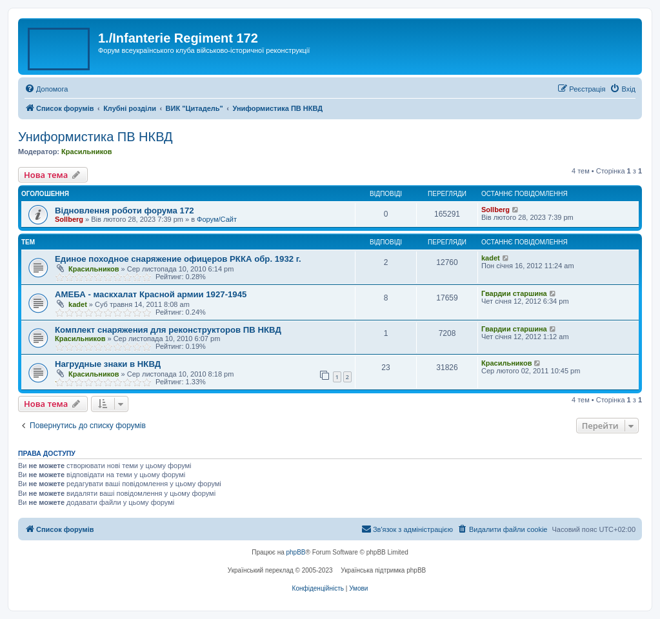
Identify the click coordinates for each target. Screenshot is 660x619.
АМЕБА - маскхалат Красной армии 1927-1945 (150, 294)
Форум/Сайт (217, 219)
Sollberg (69, 219)
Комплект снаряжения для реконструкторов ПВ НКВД (168, 330)
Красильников (86, 151)
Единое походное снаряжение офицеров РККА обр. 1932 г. (178, 259)
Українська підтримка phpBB (383, 570)
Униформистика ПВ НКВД (95, 137)
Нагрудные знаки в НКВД (108, 364)
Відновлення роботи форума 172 (124, 210)
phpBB (296, 552)
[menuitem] (46, 89)
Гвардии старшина (514, 293)
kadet (490, 258)
